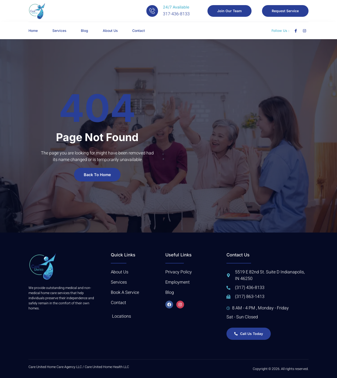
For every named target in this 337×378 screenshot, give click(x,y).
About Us (110, 30)
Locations (121, 316)
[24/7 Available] (152, 11)
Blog (84, 30)
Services (59, 30)
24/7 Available (176, 7)
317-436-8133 (176, 14)
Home (33, 30)
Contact (139, 30)
